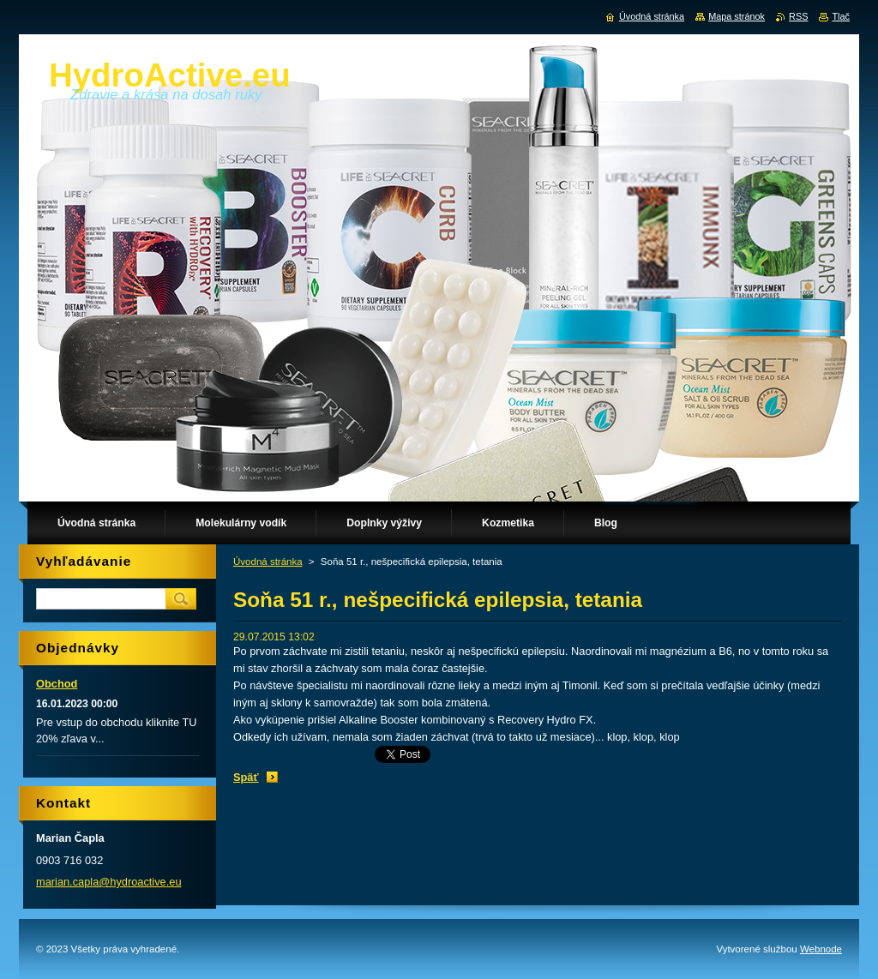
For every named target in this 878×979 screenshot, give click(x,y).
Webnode (821, 949)
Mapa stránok (736, 16)
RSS (798, 16)
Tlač (841, 16)
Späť (246, 777)
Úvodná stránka (268, 561)
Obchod (56, 683)
